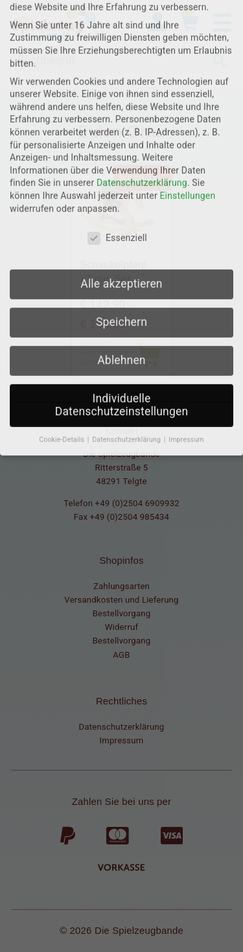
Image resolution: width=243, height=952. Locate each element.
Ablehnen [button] (121, 215)
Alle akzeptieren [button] (121, 139)
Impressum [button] (185, 295)
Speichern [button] (121, 177)
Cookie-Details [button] (62, 295)
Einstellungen (187, 51)
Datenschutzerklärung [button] (127, 295)
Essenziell (117, 93)
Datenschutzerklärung (142, 38)
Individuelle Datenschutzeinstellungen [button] (121, 260)
